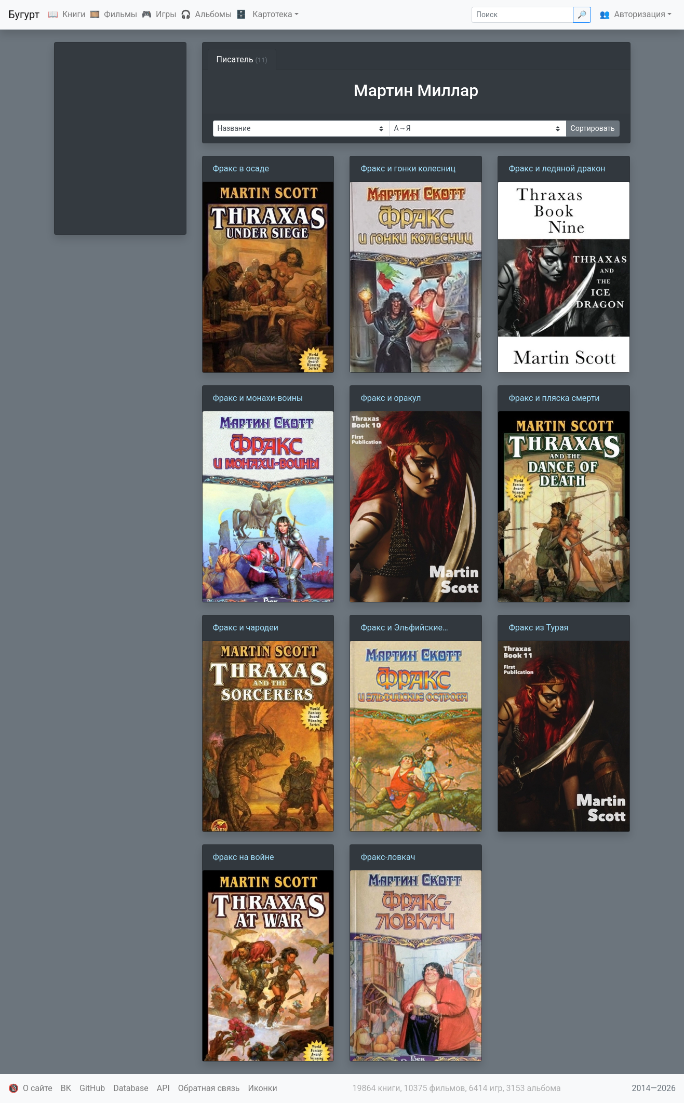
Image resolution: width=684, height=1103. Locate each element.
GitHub (92, 1088)
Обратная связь (209, 1088)
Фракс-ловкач (387, 857)
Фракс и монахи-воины (258, 398)
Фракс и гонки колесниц (407, 168)
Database (131, 1088)
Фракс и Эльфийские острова (401, 628)
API (163, 1088)
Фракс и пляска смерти (553, 398)
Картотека (272, 14)
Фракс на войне (243, 857)
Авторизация (639, 14)
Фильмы (120, 14)
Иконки (262, 1088)
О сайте (37, 1088)
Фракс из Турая (538, 628)
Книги (74, 14)
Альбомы (213, 14)
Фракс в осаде (241, 168)
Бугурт (23, 14)
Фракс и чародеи (245, 628)
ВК (66, 1088)
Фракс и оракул (390, 398)
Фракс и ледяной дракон (556, 168)
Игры (166, 14)
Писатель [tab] (242, 59)
